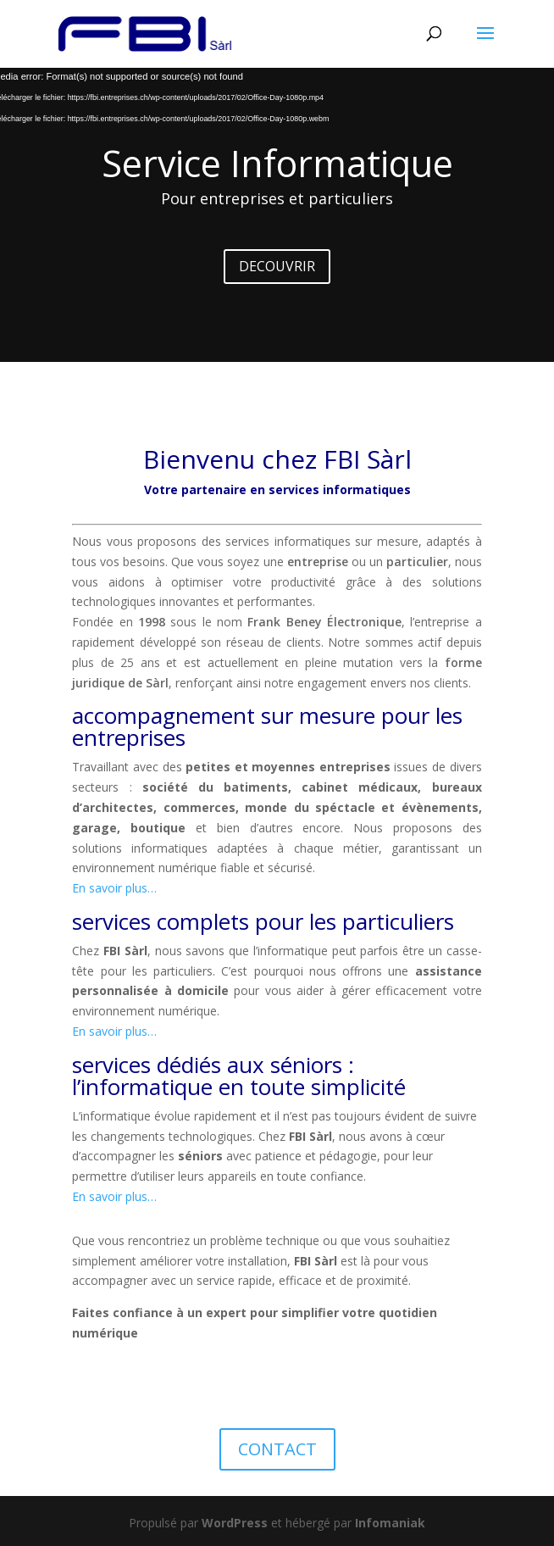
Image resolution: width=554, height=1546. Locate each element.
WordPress (235, 1523)
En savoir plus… (114, 888)
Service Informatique (277, 163)
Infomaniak (390, 1523)
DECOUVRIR (277, 266)
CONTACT (277, 1449)
